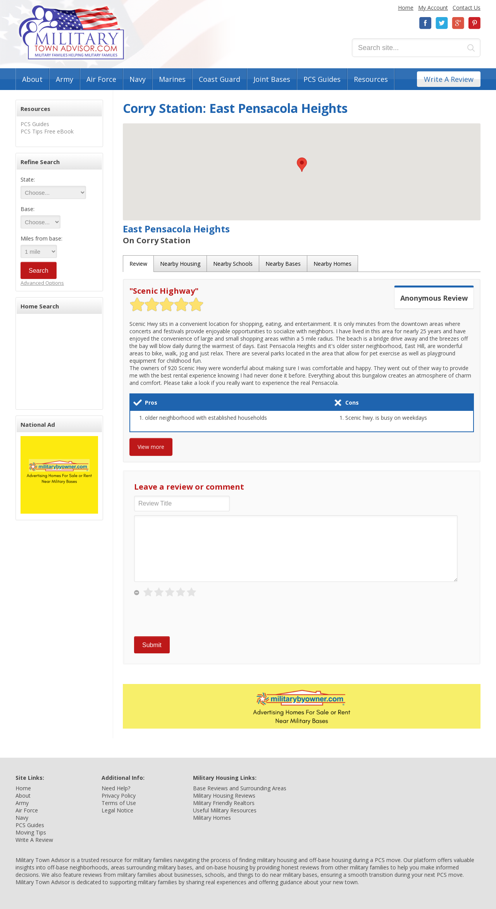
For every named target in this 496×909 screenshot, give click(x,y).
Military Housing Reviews (224, 795)
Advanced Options (42, 282)
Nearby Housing (180, 263)
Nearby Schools (233, 263)
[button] (302, 165)
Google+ (458, 23)
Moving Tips (31, 832)
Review (138, 263)
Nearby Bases (283, 263)
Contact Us (466, 7)
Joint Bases (271, 79)
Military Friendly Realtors (224, 803)
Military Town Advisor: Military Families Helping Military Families (71, 32)
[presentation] (193, 617)
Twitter (442, 23)
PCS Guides (322, 79)
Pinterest (474, 23)
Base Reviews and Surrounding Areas (239, 788)
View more (151, 446)
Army (64, 79)
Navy (137, 79)
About (32, 79)
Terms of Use (119, 803)
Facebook (425, 23)
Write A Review (449, 79)
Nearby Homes (332, 263)
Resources (371, 79)
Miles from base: (41, 238)
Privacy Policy (119, 795)
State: (28, 179)
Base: (27, 209)
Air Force (101, 79)
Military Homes (212, 817)
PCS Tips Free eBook (47, 131)
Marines (172, 79)
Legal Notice (117, 810)
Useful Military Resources (225, 810)
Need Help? (116, 788)
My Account (433, 7)
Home (405, 7)
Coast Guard (219, 79)
